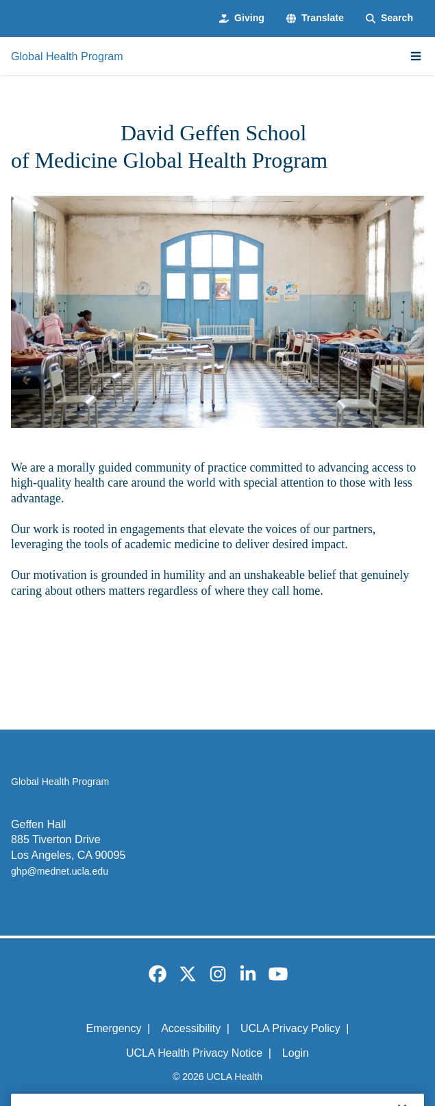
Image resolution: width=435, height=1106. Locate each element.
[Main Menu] (416, 56)
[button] (315, 18)
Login (295, 1053)
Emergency (114, 1028)
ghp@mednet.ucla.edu (59, 871)
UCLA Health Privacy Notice (194, 1053)
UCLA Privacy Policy (290, 1028)
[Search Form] (389, 18)
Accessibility (191, 1028)
